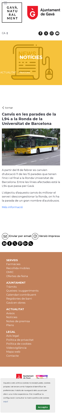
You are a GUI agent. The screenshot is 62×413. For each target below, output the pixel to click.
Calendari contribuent (21, 294)
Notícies (11, 317)
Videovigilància (16, 347)
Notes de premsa (18, 321)
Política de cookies (18, 343)
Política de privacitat (20, 339)
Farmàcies (13, 264)
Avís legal (12, 335)
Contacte (12, 355)
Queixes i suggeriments (22, 290)
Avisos (10, 313)
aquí (5, 401)
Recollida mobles (18, 268)
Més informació (12, 207)
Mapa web (13, 351)
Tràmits (11, 286)
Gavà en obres (15, 302)
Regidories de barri (19, 298)
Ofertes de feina (17, 276)
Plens (10, 325)
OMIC (10, 272)
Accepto (43, 407)
